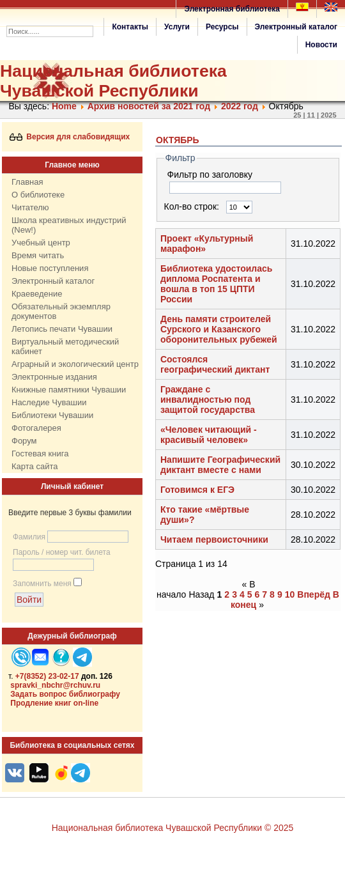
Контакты (130, 26)
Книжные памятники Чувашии (69, 389)
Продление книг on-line (54, 703)
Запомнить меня (42, 583)
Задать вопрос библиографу (65, 694)
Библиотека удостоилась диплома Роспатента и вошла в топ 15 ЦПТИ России (216, 283)
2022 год (239, 106)
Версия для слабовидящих (70, 136)
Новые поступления (50, 268)
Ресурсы (222, 26)
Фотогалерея (36, 428)
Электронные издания (54, 377)
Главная (27, 182)
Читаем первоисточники (214, 539)
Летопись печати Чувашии (62, 329)
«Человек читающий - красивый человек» (208, 434)
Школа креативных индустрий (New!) (69, 225)
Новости (321, 44)
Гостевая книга (40, 453)
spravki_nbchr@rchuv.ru (55, 685)
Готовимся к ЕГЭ (197, 490)
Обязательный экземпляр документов (61, 311)
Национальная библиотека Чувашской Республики (113, 80)
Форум (24, 441)
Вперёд (313, 594)
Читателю (30, 207)
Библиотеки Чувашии (52, 415)
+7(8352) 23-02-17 (47, 676)
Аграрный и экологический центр (75, 364)
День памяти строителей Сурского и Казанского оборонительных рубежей (218, 329)
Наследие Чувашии (49, 402)
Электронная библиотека (232, 8)
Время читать (38, 255)
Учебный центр (41, 242)
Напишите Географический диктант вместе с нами (220, 464)
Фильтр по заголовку (211, 174)
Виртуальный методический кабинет (65, 346)
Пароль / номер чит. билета (62, 552)
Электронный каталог (296, 26)
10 (290, 594)
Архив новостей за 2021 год (149, 106)
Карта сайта (34, 466)
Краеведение (37, 294)
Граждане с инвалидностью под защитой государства (207, 399)
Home (64, 106)
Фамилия (29, 536)
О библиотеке (38, 194)
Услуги (177, 26)
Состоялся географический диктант (215, 364)
